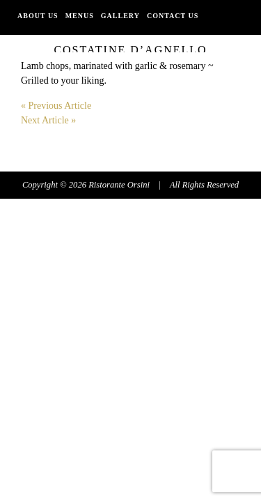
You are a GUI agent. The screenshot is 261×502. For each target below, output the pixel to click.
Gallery (120, 16)
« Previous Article (56, 105)
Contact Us (172, 16)
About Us (37, 16)
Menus (79, 16)
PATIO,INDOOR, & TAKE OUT (74, 40)
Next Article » (48, 120)
